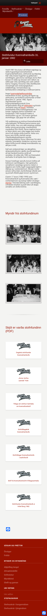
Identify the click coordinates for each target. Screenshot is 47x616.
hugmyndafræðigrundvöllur (21, 94)
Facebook (23, 15)
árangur (9, 183)
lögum (23, 108)
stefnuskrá (28, 106)
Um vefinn (8, 594)
